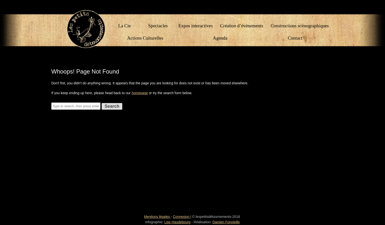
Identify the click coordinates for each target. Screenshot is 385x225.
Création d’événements (241, 26)
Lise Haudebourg (177, 222)
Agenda (220, 39)
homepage (140, 93)
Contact (295, 39)
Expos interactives (196, 26)
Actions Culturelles (145, 39)
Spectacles (158, 26)
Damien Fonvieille (226, 222)
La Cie (124, 26)
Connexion (181, 217)
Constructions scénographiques (300, 26)
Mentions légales (157, 217)
